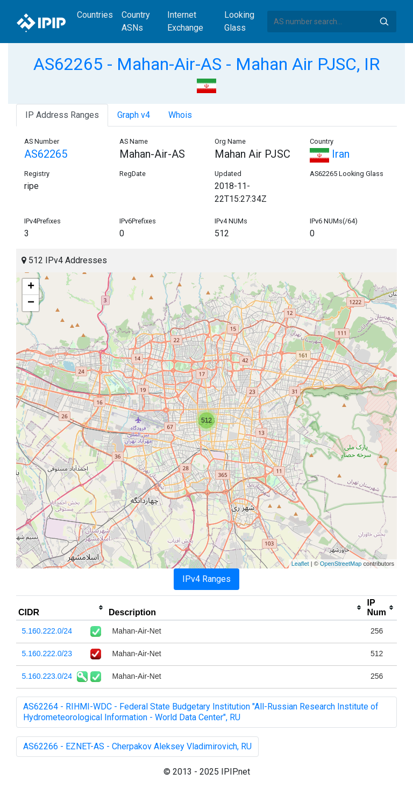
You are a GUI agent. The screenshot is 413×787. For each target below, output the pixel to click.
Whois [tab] (180, 115)
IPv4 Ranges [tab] (206, 579)
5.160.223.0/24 (47, 676)
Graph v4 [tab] (133, 115)
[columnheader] (61, 607)
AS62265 (45, 153)
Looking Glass (239, 21)
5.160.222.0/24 (47, 631)
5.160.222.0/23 (47, 653)
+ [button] (30, 287)
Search (384, 21)
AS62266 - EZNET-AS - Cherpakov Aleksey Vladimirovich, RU (137, 746)
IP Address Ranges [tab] (62, 115)
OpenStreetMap (341, 563)
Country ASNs (136, 21)
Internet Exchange (185, 21)
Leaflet (300, 563)
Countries (95, 15)
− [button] (30, 303)
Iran (330, 153)
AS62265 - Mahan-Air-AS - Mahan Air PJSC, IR (206, 64)
